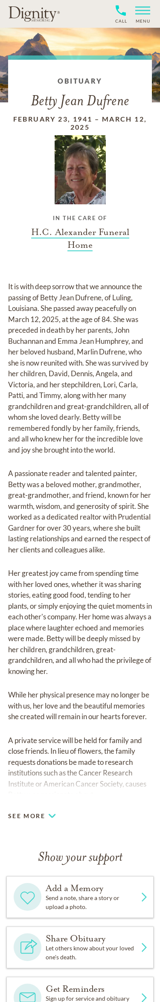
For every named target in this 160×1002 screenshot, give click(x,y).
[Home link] (34, 13)
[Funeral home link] (80, 238)
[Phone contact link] (120, 20)
